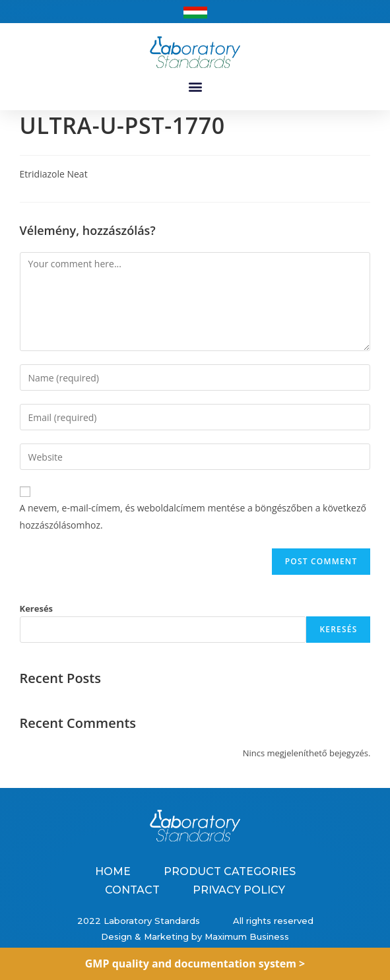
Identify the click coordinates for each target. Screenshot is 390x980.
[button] (195, 86)
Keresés (36, 608)
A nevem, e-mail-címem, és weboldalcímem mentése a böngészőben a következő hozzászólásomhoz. (193, 516)
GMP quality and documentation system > (195, 963)
